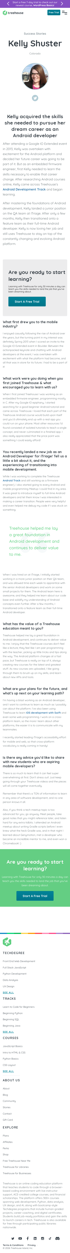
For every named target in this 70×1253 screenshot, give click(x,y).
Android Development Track (24, 189)
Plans (6, 1135)
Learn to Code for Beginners (19, 1006)
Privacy (32, 1245)
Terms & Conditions (13, 1245)
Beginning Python (13, 1013)
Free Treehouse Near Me (16, 1160)
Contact (7, 1113)
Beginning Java (11, 1025)
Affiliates (8, 1142)
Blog (5, 1094)
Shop (5, 1154)
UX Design (8, 986)
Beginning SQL (11, 1019)
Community (9, 1101)
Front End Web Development (19, 961)
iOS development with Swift (43, 712)
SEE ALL (8, 993)
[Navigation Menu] (64, 12)
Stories (6, 1107)
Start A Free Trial (27, 301)
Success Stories (35, 33)
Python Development (15, 973)
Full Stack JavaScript (14, 967)
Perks (6, 1148)
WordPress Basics (43, 5)
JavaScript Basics (13, 1046)
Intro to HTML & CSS (14, 1052)
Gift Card (8, 1119)
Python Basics (10, 1058)
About (6, 1088)
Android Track (11, 480)
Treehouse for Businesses (17, 1173)
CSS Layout (9, 1065)
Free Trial (54, 12)
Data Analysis (10, 980)
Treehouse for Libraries (16, 1167)
